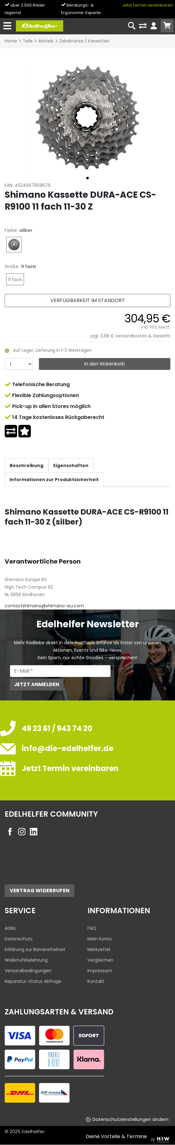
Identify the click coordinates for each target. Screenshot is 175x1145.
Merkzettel (99, 949)
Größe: (12, 266)
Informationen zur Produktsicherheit (54, 479)
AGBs (10, 928)
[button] (87, 178)
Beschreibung (26, 465)
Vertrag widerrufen (39, 890)
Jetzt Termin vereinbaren (147, 5)
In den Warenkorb (104, 364)
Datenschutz (19, 939)
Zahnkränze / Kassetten (84, 41)
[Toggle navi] (7, 26)
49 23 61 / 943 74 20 (57, 728)
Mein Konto (100, 939)
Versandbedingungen (28, 971)
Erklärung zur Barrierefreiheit (35, 949)
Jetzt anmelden (36, 684)
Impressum (100, 971)
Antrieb (46, 41)
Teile (28, 41)
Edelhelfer (33, 1131)
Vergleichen (100, 960)
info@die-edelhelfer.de (67, 748)
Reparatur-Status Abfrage (33, 981)
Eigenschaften (70, 465)
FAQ (92, 928)
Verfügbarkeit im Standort (87, 300)
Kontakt (96, 981)
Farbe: (11, 230)
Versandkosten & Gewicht (142, 336)
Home (11, 41)
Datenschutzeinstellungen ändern (130, 1119)
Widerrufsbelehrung (26, 960)
